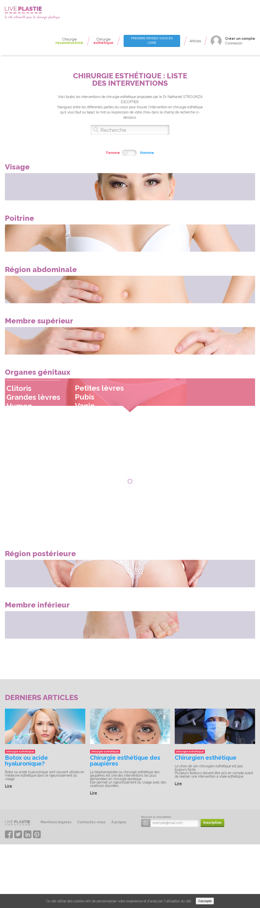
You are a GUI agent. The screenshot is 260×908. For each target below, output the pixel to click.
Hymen (25, 451)
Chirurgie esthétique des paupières (125, 835)
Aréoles (128, 21)
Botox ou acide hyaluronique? (26, 835)
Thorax (128, 14)
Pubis (90, 442)
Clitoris (24, 433)
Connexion (233, 43)
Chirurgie (69, 41)
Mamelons (130, 25)
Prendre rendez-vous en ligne (152, 40)
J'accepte (205, 901)
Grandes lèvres (39, 442)
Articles (195, 41)
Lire (8, 861)
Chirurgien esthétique (205, 832)
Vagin (90, 451)
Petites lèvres (104, 433)
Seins (126, 34)
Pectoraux (129, 30)
